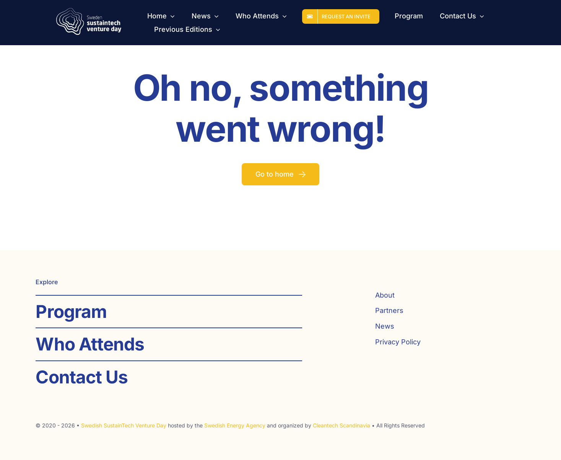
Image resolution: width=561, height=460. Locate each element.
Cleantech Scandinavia (341, 425)
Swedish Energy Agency (234, 425)
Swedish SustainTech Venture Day (123, 425)
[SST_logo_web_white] (88, 11)
